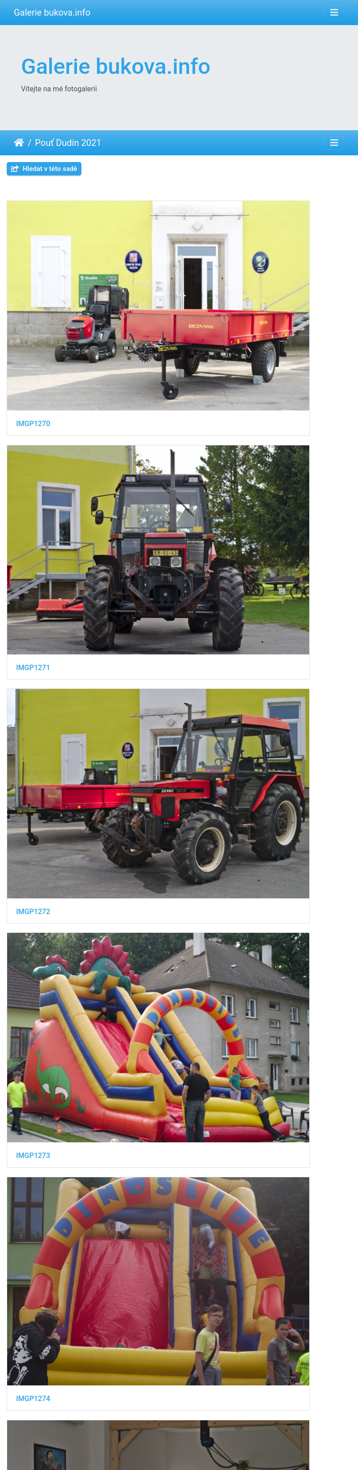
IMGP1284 (33, 1072)
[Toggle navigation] (334, 12)
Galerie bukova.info (52, 12)
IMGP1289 (33, 1370)
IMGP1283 (212, 923)
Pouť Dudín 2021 (68, 142)
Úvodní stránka (19, 143)
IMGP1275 (212, 626)
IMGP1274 (33, 625)
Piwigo (226, 1451)
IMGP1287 (212, 1221)
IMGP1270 (33, 329)
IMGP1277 (33, 775)
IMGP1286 (33, 1221)
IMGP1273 (212, 477)
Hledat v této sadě (44, 169)
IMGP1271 (212, 328)
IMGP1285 (212, 1072)
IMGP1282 (33, 923)
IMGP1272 (33, 477)
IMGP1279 (212, 775)
